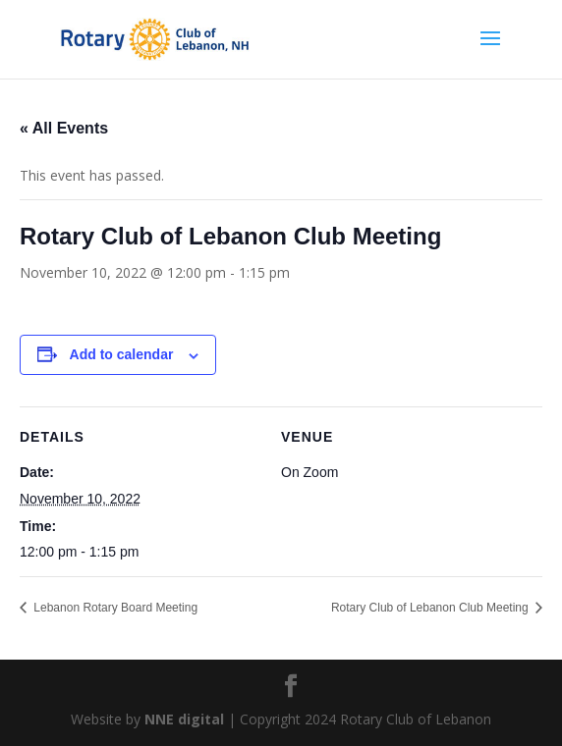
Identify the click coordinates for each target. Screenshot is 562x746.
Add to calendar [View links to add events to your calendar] (122, 354)
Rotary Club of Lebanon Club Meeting (431, 607)
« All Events (64, 128)
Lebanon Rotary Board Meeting (113, 607)
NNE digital (184, 719)
